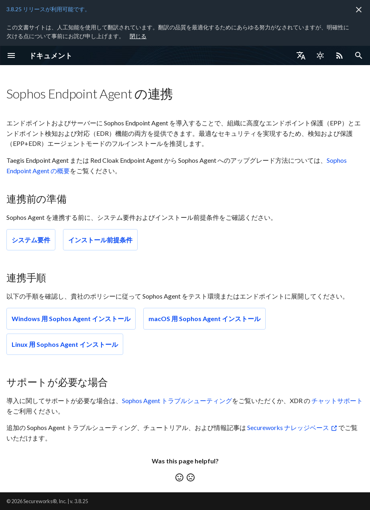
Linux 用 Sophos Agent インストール (65, 344)
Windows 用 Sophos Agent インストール (71, 318)
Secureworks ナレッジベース (288, 427)
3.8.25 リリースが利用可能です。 (48, 9)
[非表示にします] (359, 9)
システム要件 (31, 240)
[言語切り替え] (301, 55)
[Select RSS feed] (339, 55)
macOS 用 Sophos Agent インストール (204, 318)
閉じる (138, 36)
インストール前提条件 (100, 240)
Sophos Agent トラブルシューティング (177, 400)
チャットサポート (337, 400)
